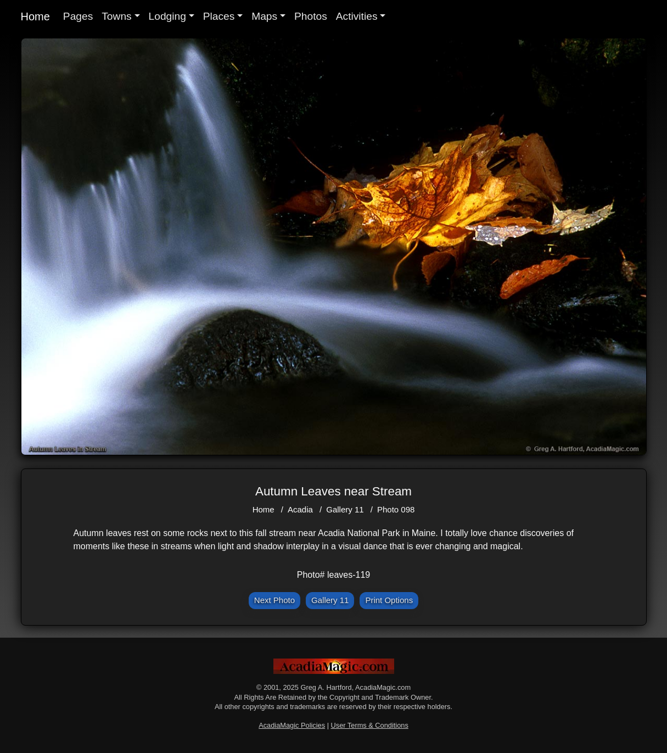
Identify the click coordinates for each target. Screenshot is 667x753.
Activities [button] (357, 16)
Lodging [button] (167, 16)
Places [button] (219, 16)
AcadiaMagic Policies (292, 725)
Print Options (389, 600)
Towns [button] (116, 16)
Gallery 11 (344, 509)
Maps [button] (264, 16)
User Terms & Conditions (369, 725)
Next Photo (274, 600)
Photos (310, 16)
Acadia (300, 509)
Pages (78, 16)
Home (35, 16)
